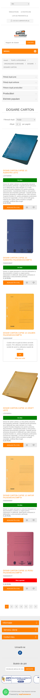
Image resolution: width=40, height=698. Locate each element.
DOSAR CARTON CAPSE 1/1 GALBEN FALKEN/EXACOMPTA (19, 334)
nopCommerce (25, 694)
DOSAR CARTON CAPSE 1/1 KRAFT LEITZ (18, 409)
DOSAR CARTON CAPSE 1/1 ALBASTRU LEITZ (15, 172)
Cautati (31, 42)
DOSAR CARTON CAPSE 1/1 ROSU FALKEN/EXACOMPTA (18, 572)
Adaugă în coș (13, 207)
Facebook (20, 653)
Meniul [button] (7, 51)
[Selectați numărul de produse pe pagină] (18, 124)
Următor (31, 606)
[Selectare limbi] (19, 4)
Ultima (35, 606)
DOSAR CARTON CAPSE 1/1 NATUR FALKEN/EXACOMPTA (18, 496)
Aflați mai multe (20, 358)
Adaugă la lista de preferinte (33, 207)
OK (20, 355)
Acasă (6, 60)
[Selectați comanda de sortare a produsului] (26, 119)
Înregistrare (14, 12)
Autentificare (26, 12)
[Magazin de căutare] (15, 43)
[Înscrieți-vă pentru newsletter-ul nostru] (14, 669)
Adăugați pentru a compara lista (26, 207)
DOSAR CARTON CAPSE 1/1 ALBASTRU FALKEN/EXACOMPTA (17, 259)
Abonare (29, 669)
